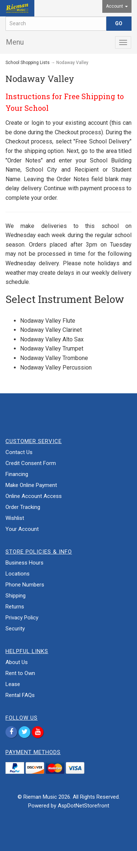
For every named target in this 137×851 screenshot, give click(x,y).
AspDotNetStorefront (83, 805)
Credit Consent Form (30, 463)
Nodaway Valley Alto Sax (52, 339)
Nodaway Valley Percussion (56, 367)
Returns (14, 606)
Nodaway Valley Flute (47, 320)
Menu (15, 42)
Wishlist (14, 518)
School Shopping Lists (27, 62)
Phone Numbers (24, 584)
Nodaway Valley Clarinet (51, 329)
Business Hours (24, 562)
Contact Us (19, 452)
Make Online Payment (31, 485)
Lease (12, 684)
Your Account (22, 529)
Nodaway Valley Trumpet (51, 348)
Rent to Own (20, 673)
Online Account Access (33, 496)
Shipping (15, 595)
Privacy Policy (21, 617)
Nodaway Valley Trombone (54, 358)
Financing (16, 474)
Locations (17, 573)
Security (15, 628)
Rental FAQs (20, 695)
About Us (16, 662)
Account (117, 6)
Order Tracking (22, 507)
